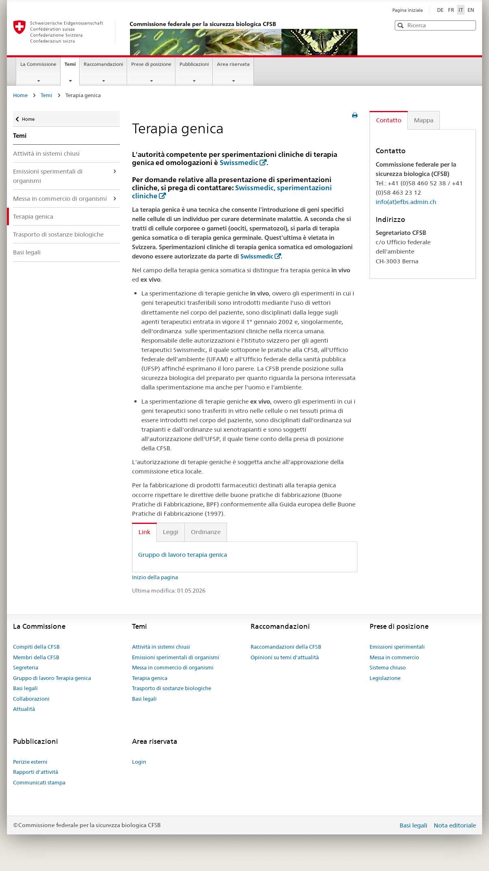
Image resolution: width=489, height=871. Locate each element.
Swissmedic (239, 163)
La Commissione (38, 64)
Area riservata (233, 64)
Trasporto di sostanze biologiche (58, 234)
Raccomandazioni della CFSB (286, 646)
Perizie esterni (30, 761)
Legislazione (385, 678)
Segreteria (25, 667)
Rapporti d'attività (35, 772)
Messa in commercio (394, 657)
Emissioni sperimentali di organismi (47, 176)
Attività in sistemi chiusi (46, 153)
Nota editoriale (455, 825)
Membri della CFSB (36, 657)
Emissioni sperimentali (397, 646)
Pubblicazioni (194, 64)
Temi (72, 67)
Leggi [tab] (170, 532)
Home (20, 95)
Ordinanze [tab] (206, 532)
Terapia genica (33, 216)
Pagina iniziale (407, 10)
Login (139, 761)
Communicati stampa (39, 782)
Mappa (423, 120)
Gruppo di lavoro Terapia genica (52, 678)
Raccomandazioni (103, 64)
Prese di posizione (151, 64)
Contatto (388, 120)
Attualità (24, 709)
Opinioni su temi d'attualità (285, 657)
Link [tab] (144, 532)
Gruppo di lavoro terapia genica (182, 554)
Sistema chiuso (388, 667)
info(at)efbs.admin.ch (406, 202)
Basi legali (27, 252)
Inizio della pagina (155, 577)
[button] (469, 25)
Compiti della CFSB (36, 646)
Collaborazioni (31, 698)
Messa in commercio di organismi (60, 198)
